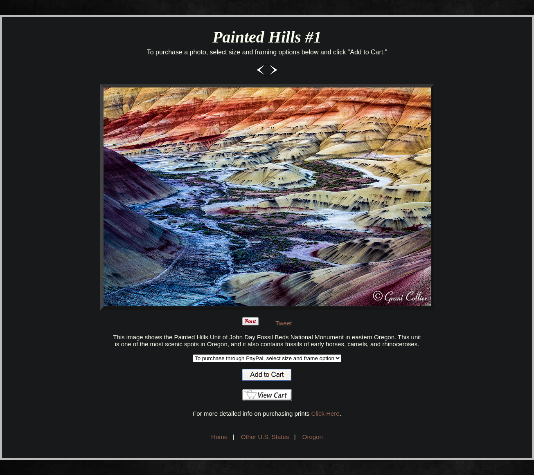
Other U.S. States (265, 436)
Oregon (312, 436)
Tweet (283, 323)
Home (219, 436)
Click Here (325, 413)
